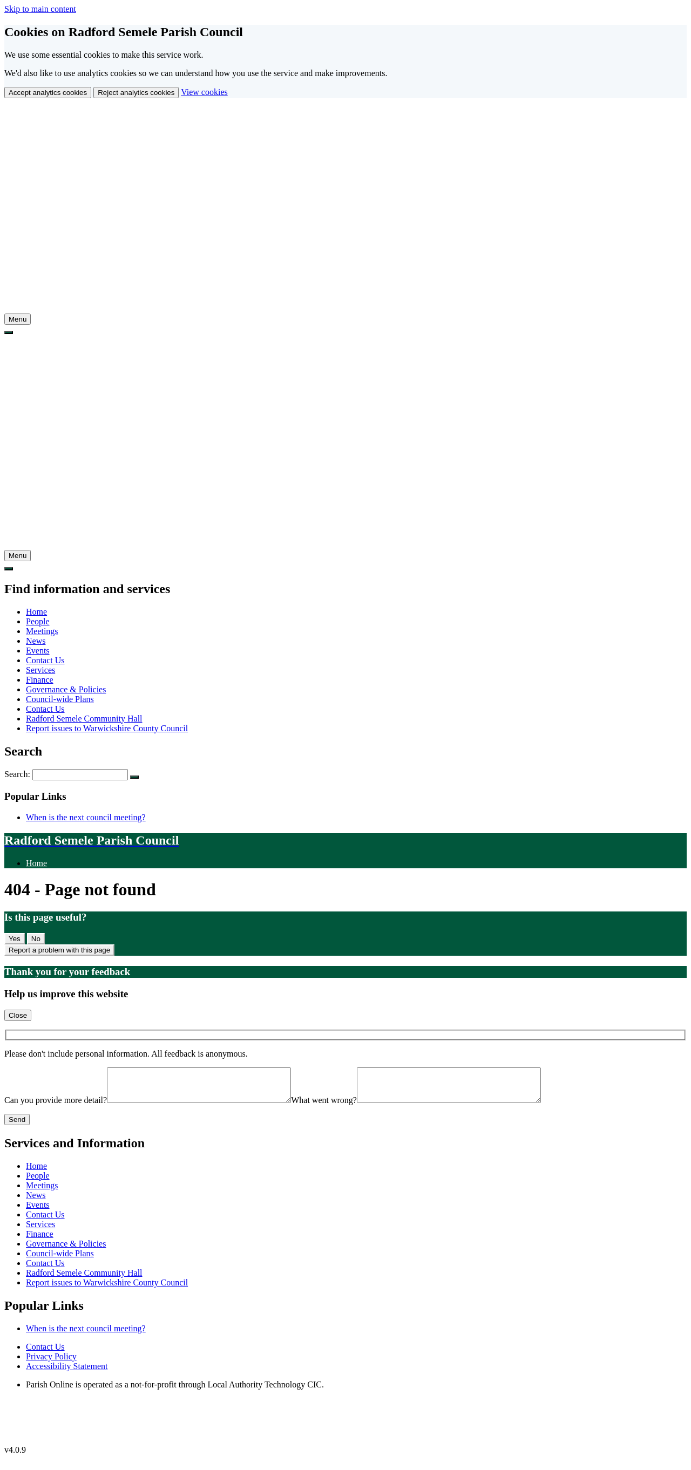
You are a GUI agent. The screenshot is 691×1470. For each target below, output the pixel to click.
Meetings (42, 631)
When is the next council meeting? (86, 817)
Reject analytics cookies (136, 93)
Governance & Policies (66, 689)
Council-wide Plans (60, 699)
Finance (39, 679)
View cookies (204, 92)
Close (18, 1015)
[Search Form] (80, 774)
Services (40, 670)
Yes (15, 939)
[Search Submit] (134, 777)
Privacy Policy (51, 1362)
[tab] (17, 319)
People (38, 621)
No (35, 939)
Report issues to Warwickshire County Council (107, 728)
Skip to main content (40, 8)
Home (36, 611)
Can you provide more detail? (55, 1106)
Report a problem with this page (59, 950)
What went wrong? (345, 1106)
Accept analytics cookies (48, 93)
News (35, 640)
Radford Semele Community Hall (84, 718)
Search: (18, 774)
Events (38, 650)
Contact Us (45, 660)
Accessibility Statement (67, 1372)
